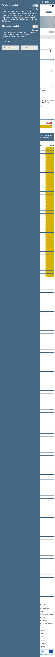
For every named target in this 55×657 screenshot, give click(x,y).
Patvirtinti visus (30, 48)
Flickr (42, 633)
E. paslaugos (41, 611)
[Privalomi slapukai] (35, 5)
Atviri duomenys (42, 617)
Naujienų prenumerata (43, 620)
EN (49, 2)
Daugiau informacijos (9, 41)
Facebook (43, 630)
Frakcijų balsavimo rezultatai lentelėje (45, 136)
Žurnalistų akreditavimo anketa (45, 614)
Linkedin (43, 646)
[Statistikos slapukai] (35, 26)
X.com (42, 636)
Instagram (43, 643)
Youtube (43, 640)
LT (46, 2)
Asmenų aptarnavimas (43, 608)
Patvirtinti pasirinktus (11, 48)
